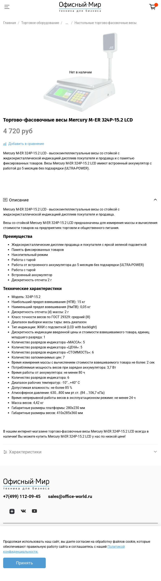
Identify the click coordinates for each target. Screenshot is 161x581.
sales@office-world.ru (70, 496)
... (66, 23)
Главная (9, 23)
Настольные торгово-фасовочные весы (105, 23)
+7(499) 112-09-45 (22, 496)
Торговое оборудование (40, 23)
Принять (24, 562)
